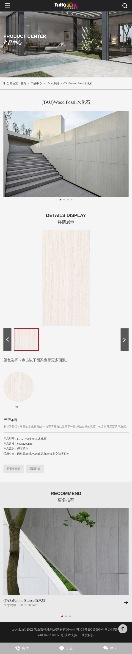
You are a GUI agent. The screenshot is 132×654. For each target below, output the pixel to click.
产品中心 (36, 83)
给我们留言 (14, 468)
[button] (7, 339)
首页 (23, 83)
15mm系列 (52, 83)
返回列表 (34, 468)
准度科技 (87, 635)
